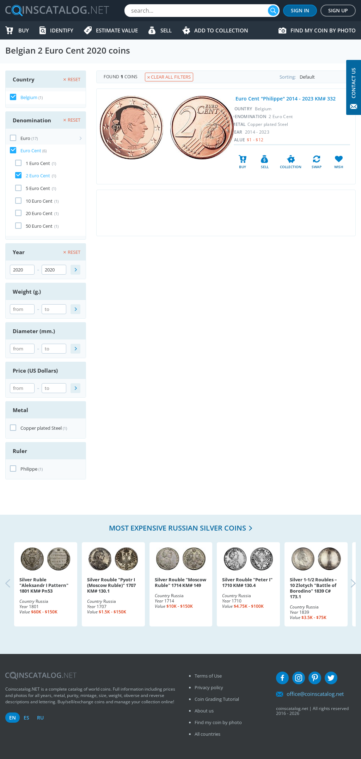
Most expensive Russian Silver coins (177, 528)
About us (204, 711)
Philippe (28, 469)
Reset (71, 79)
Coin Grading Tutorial (217, 699)
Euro (25, 138)
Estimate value (117, 30)
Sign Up (338, 10)
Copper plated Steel (41, 428)
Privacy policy (209, 687)
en (12, 717)
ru (40, 717)
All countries (207, 734)
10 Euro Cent (39, 201)
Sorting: (317, 77)
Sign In (300, 10)
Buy (23, 30)
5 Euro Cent (38, 188)
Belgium (28, 97)
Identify (61, 30)
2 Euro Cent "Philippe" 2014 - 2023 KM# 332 (283, 98)
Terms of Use (208, 676)
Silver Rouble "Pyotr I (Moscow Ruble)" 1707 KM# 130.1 (111, 585)
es (26, 717)
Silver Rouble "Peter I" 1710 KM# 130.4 (247, 582)
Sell (166, 30)
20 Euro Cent (39, 213)
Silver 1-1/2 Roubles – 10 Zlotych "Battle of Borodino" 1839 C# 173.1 (313, 588)
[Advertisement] (226, 213)
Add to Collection (221, 30)
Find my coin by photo (323, 30)
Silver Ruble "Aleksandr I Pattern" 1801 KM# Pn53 (43, 585)
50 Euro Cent (39, 226)
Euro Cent (30, 150)
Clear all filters (169, 77)
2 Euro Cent (38, 175)
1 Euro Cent (38, 163)
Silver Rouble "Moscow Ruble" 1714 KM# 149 (180, 582)
